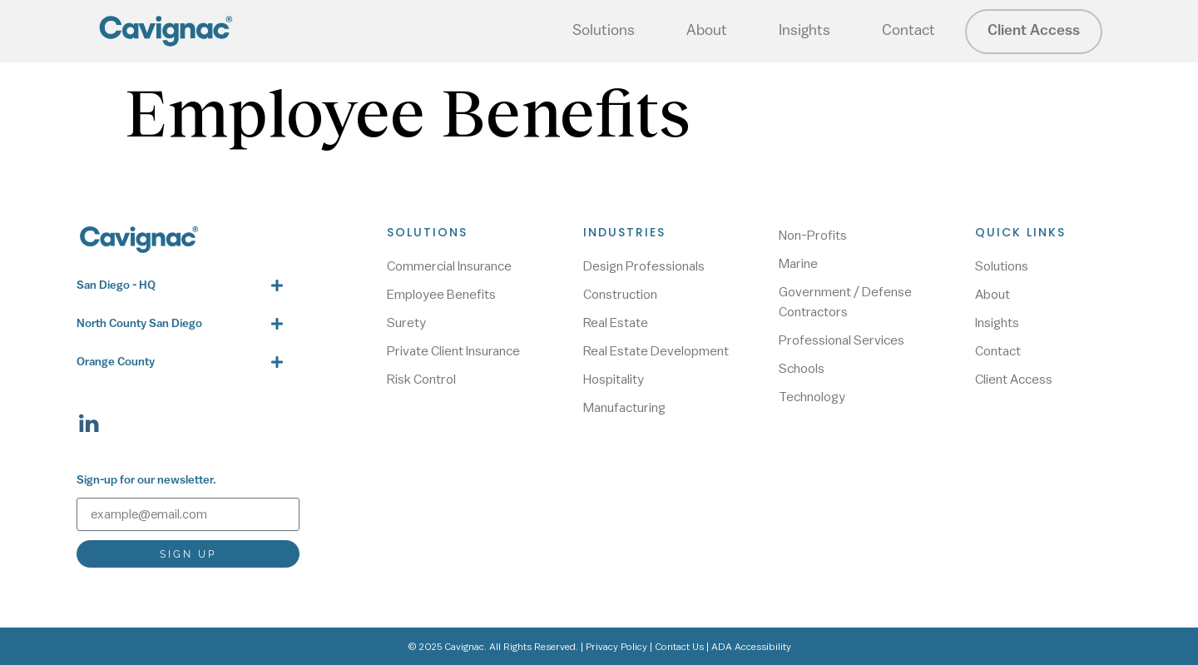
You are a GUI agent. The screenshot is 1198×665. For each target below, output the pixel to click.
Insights (804, 31)
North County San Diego (139, 324)
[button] (180, 285)
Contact (908, 31)
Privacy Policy (616, 647)
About (706, 31)
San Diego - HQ (116, 286)
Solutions (603, 31)
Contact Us (679, 647)
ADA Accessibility (751, 647)
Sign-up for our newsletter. (146, 480)
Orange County (116, 362)
